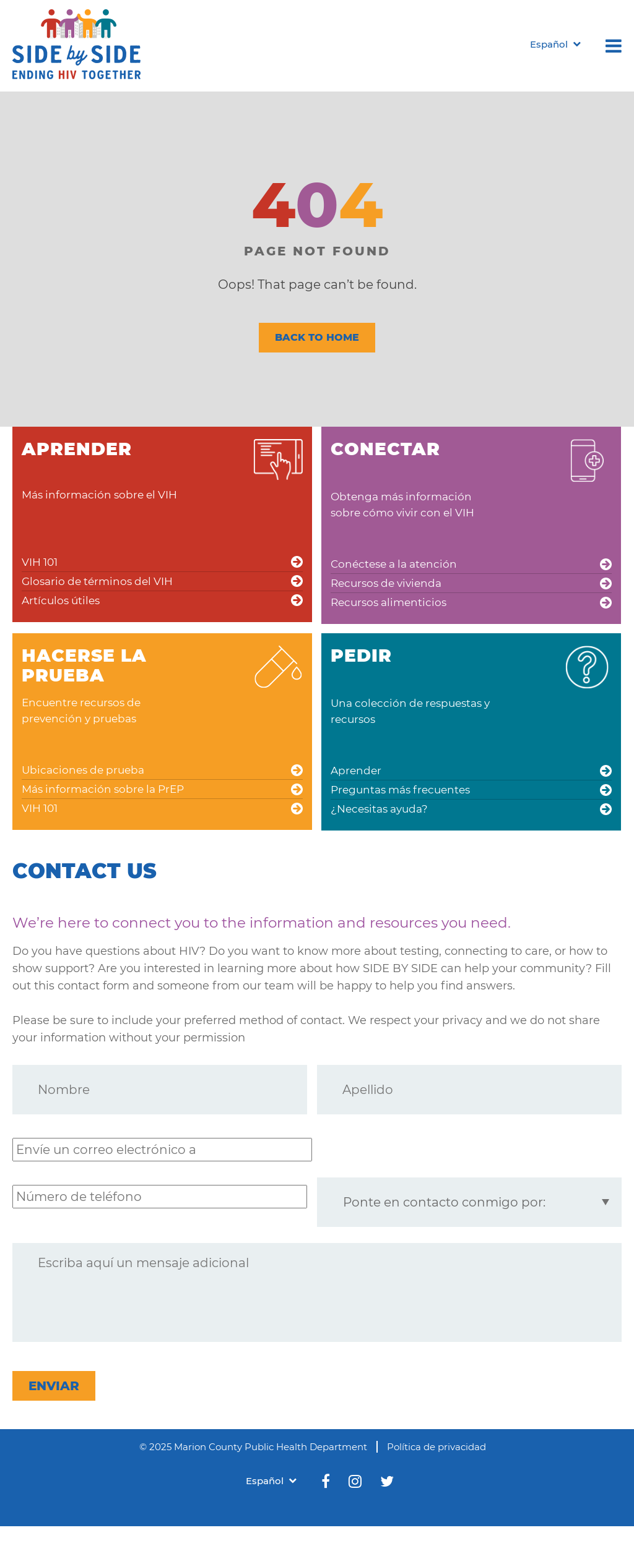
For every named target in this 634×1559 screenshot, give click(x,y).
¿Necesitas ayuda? (379, 809)
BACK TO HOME (317, 337)
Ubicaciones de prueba (83, 770)
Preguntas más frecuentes (400, 790)
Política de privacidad (436, 1447)
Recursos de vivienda (386, 583)
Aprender (356, 770)
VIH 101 (40, 562)
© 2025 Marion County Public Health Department (253, 1447)
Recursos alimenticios (388, 602)
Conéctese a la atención (394, 564)
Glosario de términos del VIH (97, 581)
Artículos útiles (61, 600)
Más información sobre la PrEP (103, 789)
